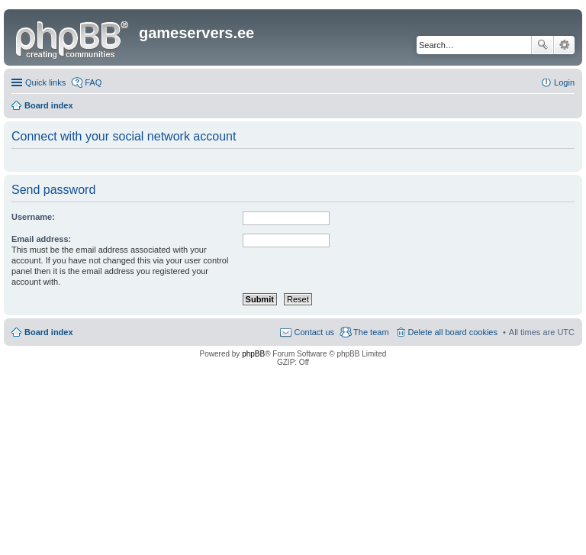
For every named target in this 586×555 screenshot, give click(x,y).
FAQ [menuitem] (93, 82)
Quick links (45, 82)
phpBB (253, 354)
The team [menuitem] (370, 332)
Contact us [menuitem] (314, 332)
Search (542, 45)
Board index (48, 332)
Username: (33, 216)
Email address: (41, 239)
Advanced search (564, 45)
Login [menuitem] (564, 82)
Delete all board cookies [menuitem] (452, 332)
